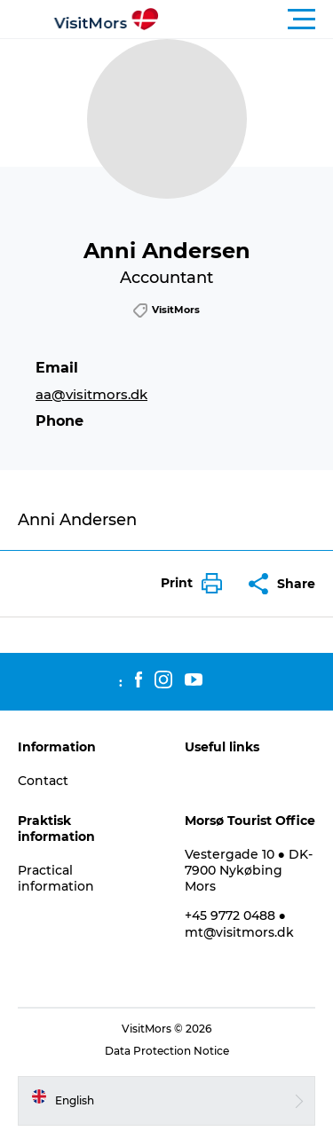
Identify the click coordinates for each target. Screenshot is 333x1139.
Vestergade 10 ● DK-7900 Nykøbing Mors (249, 870)
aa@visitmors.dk (91, 394)
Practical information (56, 878)
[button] (246, 19)
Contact (43, 781)
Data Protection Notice (167, 1050)
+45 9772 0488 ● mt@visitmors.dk (239, 923)
